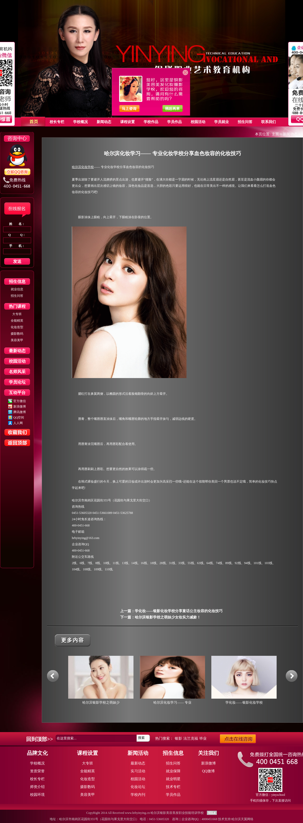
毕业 (203, 738)
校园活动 (17, 361)
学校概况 (37, 763)
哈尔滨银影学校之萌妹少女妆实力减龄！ (168, 617)
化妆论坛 (138, 787)
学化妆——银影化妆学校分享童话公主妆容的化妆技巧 (179, 611)
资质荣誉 (37, 771)
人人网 (18, 423)
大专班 (17, 314)
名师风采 (17, 371)
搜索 (141, 738)
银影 (178, 738)
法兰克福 (190, 738)
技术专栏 (173, 787)
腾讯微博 (19, 412)
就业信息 (17, 289)
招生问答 (17, 296)
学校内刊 (138, 795)
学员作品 (173, 795)
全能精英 (17, 320)
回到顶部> (38, 739)
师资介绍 (37, 787)
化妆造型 (17, 327)
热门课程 (17, 306)
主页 (275, 134)
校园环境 (37, 795)
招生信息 (17, 281)
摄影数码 (17, 333)
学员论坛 (17, 382)
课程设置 (87, 753)
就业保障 (173, 771)
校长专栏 (37, 779)
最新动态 (17, 351)
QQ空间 (18, 417)
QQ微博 (208, 771)
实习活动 (138, 771)
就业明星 (173, 779)
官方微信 (19, 401)
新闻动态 (290, 134)
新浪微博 (19, 406)
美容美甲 (17, 340)
